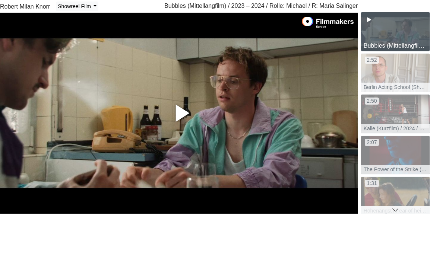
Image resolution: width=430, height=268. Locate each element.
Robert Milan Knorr (25, 6)
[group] (395, 31)
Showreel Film (75, 6)
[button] (395, 210)
